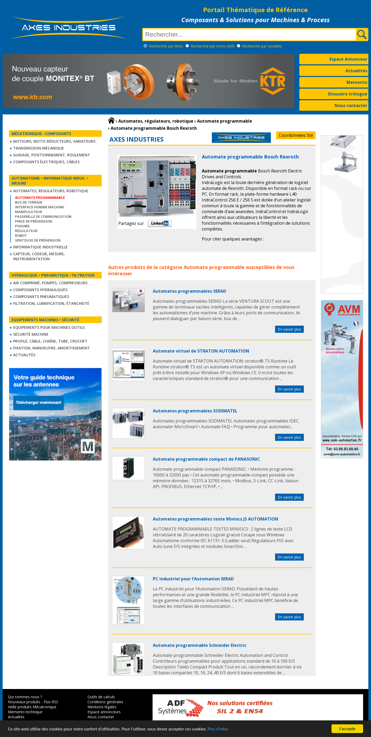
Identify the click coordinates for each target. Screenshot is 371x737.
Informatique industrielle (40, 246)
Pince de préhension (33, 221)
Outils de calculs (101, 696)
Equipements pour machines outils (49, 327)
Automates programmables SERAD (189, 291)
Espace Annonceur (348, 59)
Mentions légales (101, 706)
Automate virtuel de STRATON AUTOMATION (201, 351)
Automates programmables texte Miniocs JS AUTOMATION (215, 519)
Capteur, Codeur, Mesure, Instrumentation (39, 256)
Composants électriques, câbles (46, 161)
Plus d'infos (218, 729)
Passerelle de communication (43, 216)
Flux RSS (51, 701)
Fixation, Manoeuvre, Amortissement (51, 347)
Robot (21, 235)
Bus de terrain (28, 202)
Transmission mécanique (38, 148)
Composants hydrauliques (40, 289)
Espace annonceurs (104, 711)
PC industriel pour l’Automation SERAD (193, 579)
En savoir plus (289, 329)
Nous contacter (351, 105)
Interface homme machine (39, 207)
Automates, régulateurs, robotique (50, 190)
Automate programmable (214, 267)
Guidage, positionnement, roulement (51, 154)
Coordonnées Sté (296, 135)
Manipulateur (28, 211)
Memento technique (25, 711)
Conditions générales (105, 701)
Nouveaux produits (24, 701)
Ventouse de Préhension (38, 240)
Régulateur (26, 230)
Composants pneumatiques (41, 296)
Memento (356, 82)
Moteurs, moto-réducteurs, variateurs (54, 141)
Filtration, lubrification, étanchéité (51, 303)
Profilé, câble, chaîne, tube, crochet (50, 341)
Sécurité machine (30, 334)
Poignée (22, 226)
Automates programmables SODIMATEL (195, 411)
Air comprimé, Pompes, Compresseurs (50, 282)
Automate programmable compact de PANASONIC (206, 459)
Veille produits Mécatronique (32, 706)
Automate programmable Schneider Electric (199, 645)
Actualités (356, 71)
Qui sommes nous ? (25, 696)
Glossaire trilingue (347, 94)
